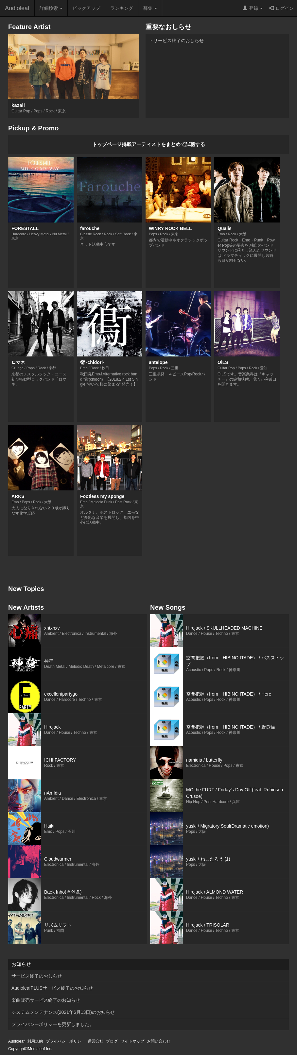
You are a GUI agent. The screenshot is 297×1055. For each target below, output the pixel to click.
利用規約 (35, 1041)
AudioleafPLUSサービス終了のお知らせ (52, 988)
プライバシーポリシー (65, 1041)
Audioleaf (17, 8)
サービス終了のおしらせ (36, 976)
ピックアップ (86, 8)
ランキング (121, 8)
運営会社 (95, 1041)
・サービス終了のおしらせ (176, 40)
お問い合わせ (158, 1041)
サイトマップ (132, 1041)
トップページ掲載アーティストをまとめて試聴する (148, 144)
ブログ (112, 1041)
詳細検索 (51, 8)
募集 (150, 8)
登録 (253, 8)
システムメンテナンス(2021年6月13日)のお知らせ (63, 1012)
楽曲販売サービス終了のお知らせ (45, 1000)
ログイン (281, 8)
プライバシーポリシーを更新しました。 (52, 1024)
